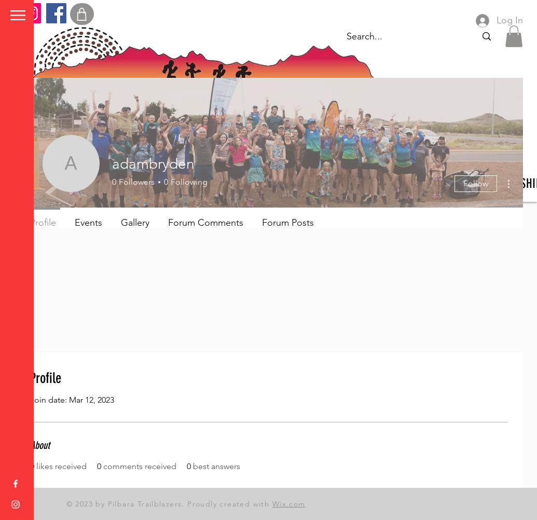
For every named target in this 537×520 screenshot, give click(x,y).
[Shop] (82, 14)
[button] (17, 15)
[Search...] (486, 36)
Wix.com (289, 504)
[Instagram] (15, 504)
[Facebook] (56, 13)
